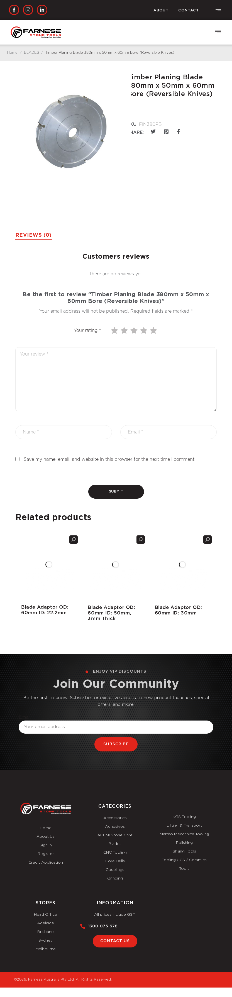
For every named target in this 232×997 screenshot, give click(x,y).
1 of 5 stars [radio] (115, 330)
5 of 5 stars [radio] (154, 330)
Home (12, 53)
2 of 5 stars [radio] (125, 330)
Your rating (87, 330)
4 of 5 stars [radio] (144, 330)
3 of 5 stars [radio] (134, 330)
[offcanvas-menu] (218, 9)
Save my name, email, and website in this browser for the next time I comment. (110, 459)
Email (25, 717)
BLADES (31, 53)
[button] (218, 32)
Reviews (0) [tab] (33, 235)
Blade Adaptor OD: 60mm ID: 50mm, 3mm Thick (111, 613)
